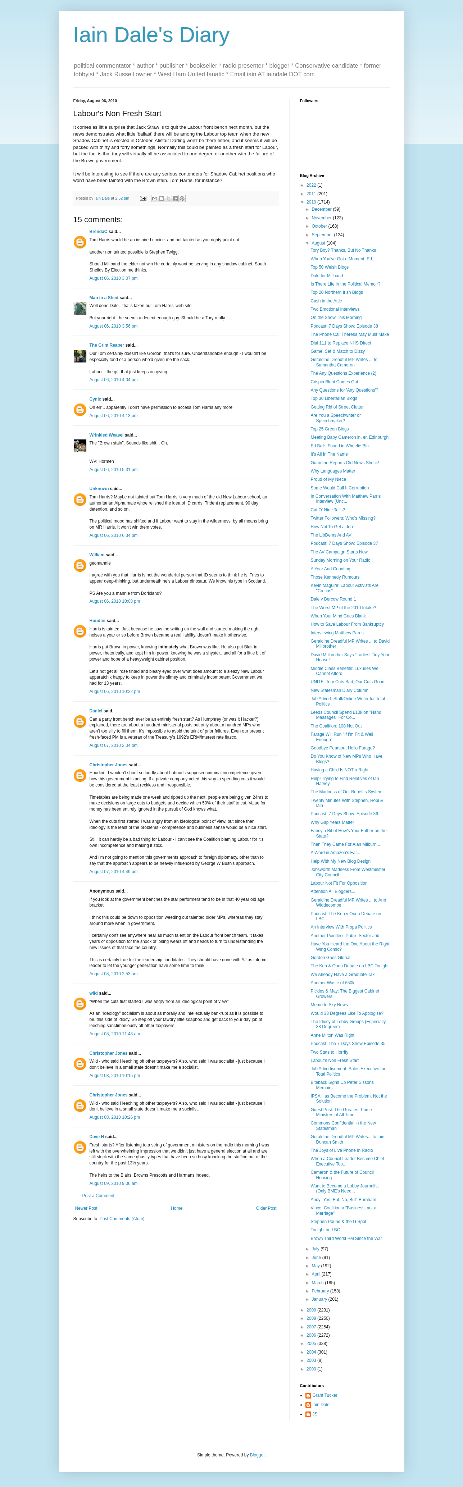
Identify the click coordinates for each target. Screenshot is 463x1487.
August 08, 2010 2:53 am (114, 973)
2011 (312, 193)
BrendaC (99, 231)
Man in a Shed (104, 297)
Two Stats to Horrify (329, 1052)
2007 (312, 1326)
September (323, 234)
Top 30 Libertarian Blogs (333, 398)
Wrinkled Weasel (107, 435)
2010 (312, 202)
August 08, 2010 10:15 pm (115, 1075)
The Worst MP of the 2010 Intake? (343, 607)
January (320, 1299)
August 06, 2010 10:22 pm (115, 691)
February (321, 1291)
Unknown (99, 488)
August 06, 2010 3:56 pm (114, 326)
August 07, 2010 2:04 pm (114, 745)
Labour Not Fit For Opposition (338, 883)
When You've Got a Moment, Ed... (342, 258)
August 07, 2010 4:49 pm (114, 871)
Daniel (96, 710)
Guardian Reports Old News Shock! (344, 462)
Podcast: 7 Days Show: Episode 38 (344, 326)
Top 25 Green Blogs (329, 429)
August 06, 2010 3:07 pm (114, 278)
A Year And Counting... (332, 568)
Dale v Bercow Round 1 (333, 599)
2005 (312, 1343)
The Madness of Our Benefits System (346, 791)
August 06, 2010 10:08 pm (115, 601)
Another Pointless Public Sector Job (344, 935)
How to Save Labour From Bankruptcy (346, 624)
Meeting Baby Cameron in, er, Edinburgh (349, 437)
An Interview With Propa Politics (341, 927)
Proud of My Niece (328, 479)
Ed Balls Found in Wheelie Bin (339, 445)
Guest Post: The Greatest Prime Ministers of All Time (341, 1112)
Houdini (98, 620)
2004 (312, 1352)
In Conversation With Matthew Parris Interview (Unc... (345, 499)
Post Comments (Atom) (122, 1218)
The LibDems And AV (330, 535)
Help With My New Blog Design (340, 861)
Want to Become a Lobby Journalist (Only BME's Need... (344, 1188)
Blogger (257, 1455)
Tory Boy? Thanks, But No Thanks (343, 250)
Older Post (266, 1208)
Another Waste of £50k (332, 982)
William (97, 554)
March (318, 1282)
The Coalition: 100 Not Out (336, 726)
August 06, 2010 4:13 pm (114, 415)
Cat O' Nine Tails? (327, 509)
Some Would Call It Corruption (339, 488)
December (322, 209)
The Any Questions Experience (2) (343, 373)
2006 (312, 1335)
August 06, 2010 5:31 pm (114, 469)
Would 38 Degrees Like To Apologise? (346, 1013)
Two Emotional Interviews (334, 309)
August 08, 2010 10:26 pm (115, 1117)
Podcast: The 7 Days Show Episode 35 (347, 1043)
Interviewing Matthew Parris (336, 632)
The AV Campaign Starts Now (339, 552)
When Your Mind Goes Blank (338, 616)
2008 (312, 1318)
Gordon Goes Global (330, 957)
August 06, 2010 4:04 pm (114, 379)
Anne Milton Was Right (332, 1035)
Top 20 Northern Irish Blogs (336, 292)
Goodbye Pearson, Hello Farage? (342, 748)
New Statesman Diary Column (339, 690)
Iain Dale (321, 1404)
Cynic (95, 399)
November (322, 217)
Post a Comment (98, 1195)
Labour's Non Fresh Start (334, 1060)
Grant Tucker (325, 1395)
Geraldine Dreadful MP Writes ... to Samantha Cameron (343, 362)
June (317, 1257)
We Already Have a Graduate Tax (342, 974)
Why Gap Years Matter (332, 822)
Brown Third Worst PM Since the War (346, 1238)
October (320, 226)
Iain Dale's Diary (151, 35)
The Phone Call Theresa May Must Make (349, 334)
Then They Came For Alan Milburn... (345, 844)
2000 (312, 1369)
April (316, 1274)
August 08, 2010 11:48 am (115, 1033)
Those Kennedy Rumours (334, 577)
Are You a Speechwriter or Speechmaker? (335, 418)
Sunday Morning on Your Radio (340, 560)
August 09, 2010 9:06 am (114, 1183)
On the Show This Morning (336, 317)
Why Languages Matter (332, 471)
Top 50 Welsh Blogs (329, 267)
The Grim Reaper (107, 345)
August (319, 243)
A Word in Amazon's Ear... (335, 852)
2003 (312, 1360)
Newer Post (86, 1208)
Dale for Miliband (326, 275)
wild (94, 993)
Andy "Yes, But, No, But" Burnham (343, 1199)
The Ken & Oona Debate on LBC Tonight (349, 965)
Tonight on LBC (325, 1229)
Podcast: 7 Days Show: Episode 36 (344, 813)
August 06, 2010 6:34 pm (114, 535)
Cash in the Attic (326, 301)
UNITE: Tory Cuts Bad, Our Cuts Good (347, 681)
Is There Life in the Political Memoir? (345, 284)
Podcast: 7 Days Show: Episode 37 (344, 543)
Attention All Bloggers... (332, 891)
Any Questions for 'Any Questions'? (344, 390)
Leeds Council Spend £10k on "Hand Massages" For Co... (345, 715)
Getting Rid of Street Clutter (336, 407)
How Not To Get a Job (331, 526)
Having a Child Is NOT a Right (339, 769)
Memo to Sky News (329, 1004)
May (316, 1265)
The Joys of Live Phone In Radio (341, 1150)
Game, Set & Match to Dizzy (337, 351)
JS (315, 1414)
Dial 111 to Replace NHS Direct (340, 343)
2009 (312, 1310)
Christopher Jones (109, 764)
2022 (312, 185)
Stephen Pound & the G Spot (338, 1221)
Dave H (97, 1136)
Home (176, 1208)
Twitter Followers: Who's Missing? (342, 518)
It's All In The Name (329, 454)
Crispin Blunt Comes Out (334, 381)
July (316, 1248)
